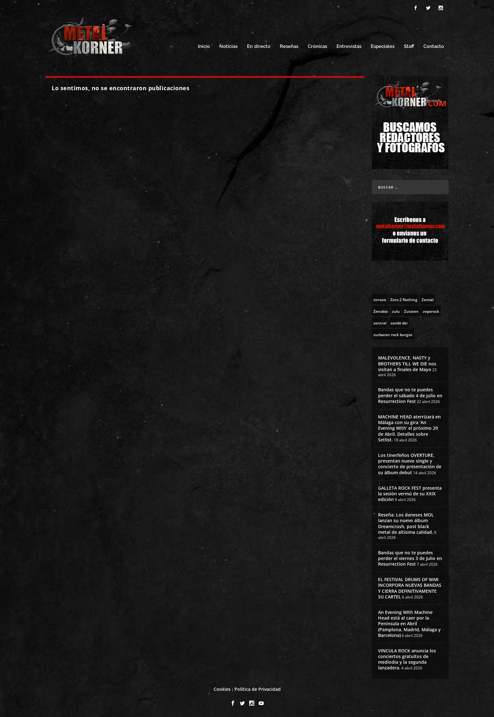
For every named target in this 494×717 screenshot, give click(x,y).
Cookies (222, 689)
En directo (258, 46)
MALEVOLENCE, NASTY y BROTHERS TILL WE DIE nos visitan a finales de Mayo (407, 363)
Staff (409, 46)
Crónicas (317, 46)
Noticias (228, 46)
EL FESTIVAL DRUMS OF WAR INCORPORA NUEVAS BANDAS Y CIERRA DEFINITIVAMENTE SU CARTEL (409, 588)
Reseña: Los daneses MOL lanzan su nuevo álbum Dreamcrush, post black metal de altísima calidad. (406, 523)
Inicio (204, 46)
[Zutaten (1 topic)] (411, 311)
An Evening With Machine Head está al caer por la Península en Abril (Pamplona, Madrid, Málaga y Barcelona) (409, 623)
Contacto (433, 46)
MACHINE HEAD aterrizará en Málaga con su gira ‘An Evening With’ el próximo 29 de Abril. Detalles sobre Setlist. (409, 428)
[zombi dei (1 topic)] (399, 322)
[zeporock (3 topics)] (431, 311)
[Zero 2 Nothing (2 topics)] (404, 299)
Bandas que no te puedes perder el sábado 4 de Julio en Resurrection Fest (410, 395)
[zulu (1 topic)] (395, 311)
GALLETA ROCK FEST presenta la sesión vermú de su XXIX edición (410, 493)
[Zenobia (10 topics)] (380, 311)
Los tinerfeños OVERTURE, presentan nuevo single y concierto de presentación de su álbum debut (409, 463)
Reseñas (289, 46)
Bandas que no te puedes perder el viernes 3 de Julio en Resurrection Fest (410, 558)
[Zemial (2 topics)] (427, 299)
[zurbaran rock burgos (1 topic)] (393, 334)
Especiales (382, 46)
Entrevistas (348, 46)
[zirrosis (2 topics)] (380, 299)
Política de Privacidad (257, 689)
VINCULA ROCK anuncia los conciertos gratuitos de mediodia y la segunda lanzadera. (407, 659)
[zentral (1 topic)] (380, 322)
